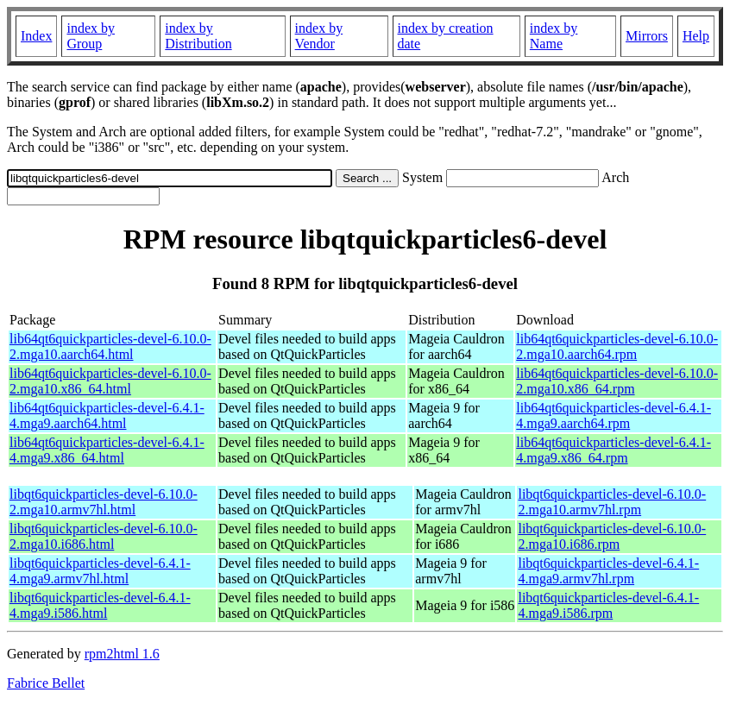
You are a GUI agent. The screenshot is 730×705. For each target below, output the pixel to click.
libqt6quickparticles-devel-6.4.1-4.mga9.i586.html (100, 605)
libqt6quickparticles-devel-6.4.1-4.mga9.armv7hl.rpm (608, 571)
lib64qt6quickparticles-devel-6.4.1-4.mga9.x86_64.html (107, 450)
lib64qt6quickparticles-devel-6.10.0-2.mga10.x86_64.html (110, 381)
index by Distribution (198, 36)
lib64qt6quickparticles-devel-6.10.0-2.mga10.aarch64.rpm (617, 346)
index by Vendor (319, 36)
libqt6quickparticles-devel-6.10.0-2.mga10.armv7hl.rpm (612, 502)
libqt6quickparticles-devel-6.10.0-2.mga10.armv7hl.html (103, 502)
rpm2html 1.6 (122, 653)
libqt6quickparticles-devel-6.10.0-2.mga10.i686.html (103, 536)
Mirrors (647, 35)
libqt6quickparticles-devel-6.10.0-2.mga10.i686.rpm (612, 536)
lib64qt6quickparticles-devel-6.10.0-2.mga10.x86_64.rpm (617, 381)
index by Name (554, 36)
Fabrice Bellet (46, 683)
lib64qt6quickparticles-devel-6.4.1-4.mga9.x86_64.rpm (613, 450)
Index (36, 35)
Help (696, 35)
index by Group (90, 36)
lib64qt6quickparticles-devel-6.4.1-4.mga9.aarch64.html (107, 415)
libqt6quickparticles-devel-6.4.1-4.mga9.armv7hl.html (100, 571)
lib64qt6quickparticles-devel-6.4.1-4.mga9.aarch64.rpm (613, 415)
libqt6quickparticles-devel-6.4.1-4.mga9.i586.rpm (608, 605)
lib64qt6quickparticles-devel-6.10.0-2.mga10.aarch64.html (110, 346)
